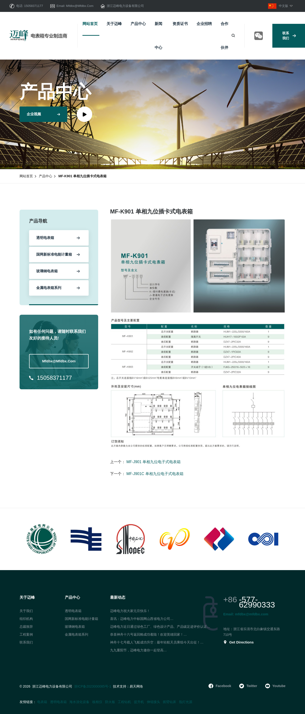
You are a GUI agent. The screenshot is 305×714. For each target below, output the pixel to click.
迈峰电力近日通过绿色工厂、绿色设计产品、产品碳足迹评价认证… (160, 626)
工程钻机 (124, 702)
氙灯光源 (185, 702)
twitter (248, 686)
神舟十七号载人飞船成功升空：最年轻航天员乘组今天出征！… (156, 642)
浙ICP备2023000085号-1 (92, 686)
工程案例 (26, 634)
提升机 (139, 702)
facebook (219, 686)
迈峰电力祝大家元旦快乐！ (130, 611)
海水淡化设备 (79, 702)
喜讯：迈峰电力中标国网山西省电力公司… (141, 619)
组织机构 (26, 619)
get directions (238, 642)
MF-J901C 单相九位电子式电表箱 (154, 474)
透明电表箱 (73, 611)
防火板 (110, 702)
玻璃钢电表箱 (75, 626)
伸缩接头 (153, 702)
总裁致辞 (26, 626)
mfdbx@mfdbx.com (79, 6)
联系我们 (289, 35)
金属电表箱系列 (76, 634)
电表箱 (42, 702)
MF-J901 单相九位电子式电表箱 (153, 462)
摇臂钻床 (169, 702)
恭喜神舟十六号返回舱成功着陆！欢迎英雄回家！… (148, 634)
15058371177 (33, 6)
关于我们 (26, 611)
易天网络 (136, 686)
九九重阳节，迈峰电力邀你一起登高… (138, 650)
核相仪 (97, 702)
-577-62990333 (257, 602)
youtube (275, 686)
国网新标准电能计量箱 (81, 619)
